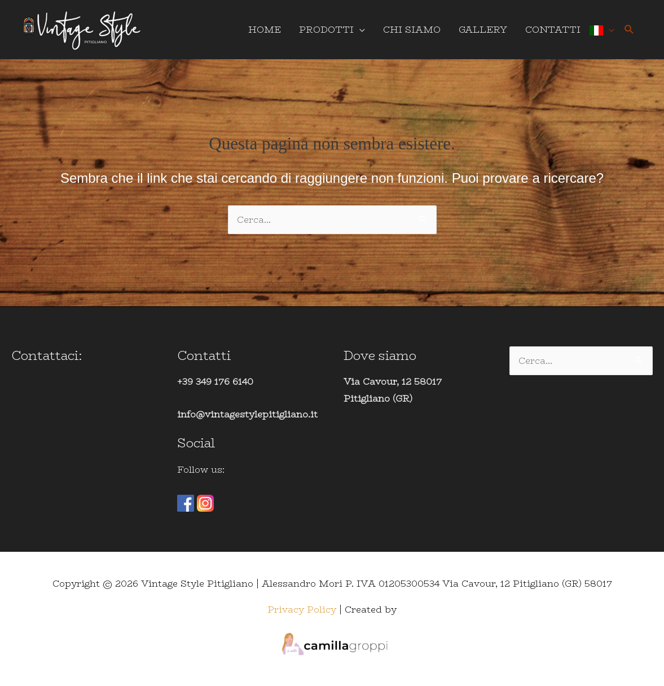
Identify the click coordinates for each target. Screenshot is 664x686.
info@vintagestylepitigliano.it (247, 414)
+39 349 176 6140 (215, 382)
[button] (629, 30)
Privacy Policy (301, 610)
